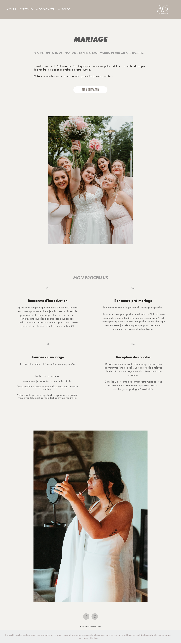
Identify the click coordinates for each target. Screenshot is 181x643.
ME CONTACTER (45, 9)
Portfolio (26, 9)
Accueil (11, 9)
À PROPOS (64, 9)
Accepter (83, 638)
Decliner (94, 638)
